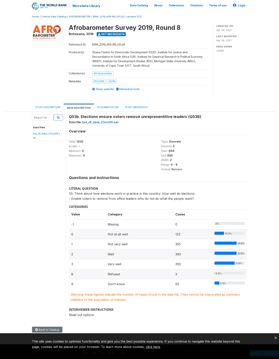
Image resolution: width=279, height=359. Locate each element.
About (158, 5)
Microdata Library (86, 6)
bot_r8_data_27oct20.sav (100, 122)
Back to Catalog (47, 329)
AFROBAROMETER (79, 16)
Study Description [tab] (47, 107)
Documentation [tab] (108, 107)
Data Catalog (139, 5)
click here (153, 347)
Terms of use (218, 5)
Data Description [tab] (79, 107)
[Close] (275, 337)
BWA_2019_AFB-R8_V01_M (108, 16)
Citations (196, 5)
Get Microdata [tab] (136, 106)
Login (239, 5)
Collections (176, 5)
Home (35, 16)
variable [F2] (133, 16)
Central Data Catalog (53, 16)
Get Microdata (111, 34)
